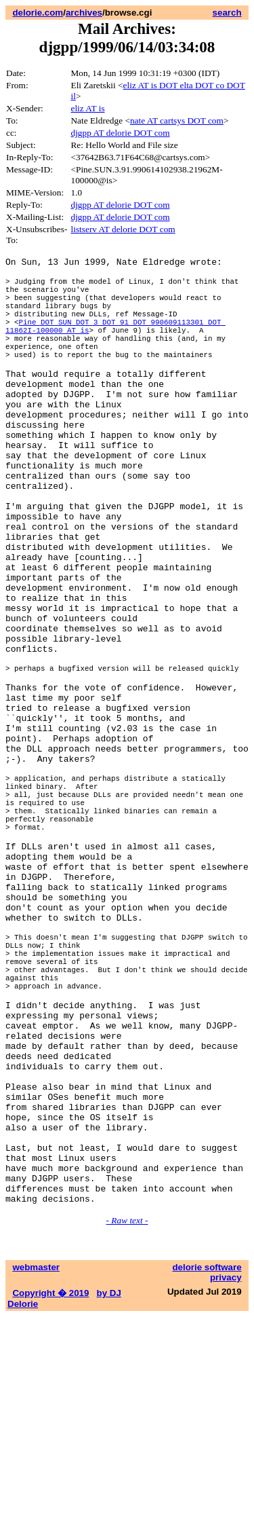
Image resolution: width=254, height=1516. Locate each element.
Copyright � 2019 (50, 1492)
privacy (226, 1477)
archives (84, 12)
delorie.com (37, 12)
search (227, 12)
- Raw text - (127, 1420)
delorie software (206, 1467)
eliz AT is (87, 108)
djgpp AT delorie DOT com (119, 133)
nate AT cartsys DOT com (177, 120)
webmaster (36, 1467)
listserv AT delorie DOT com (122, 229)
